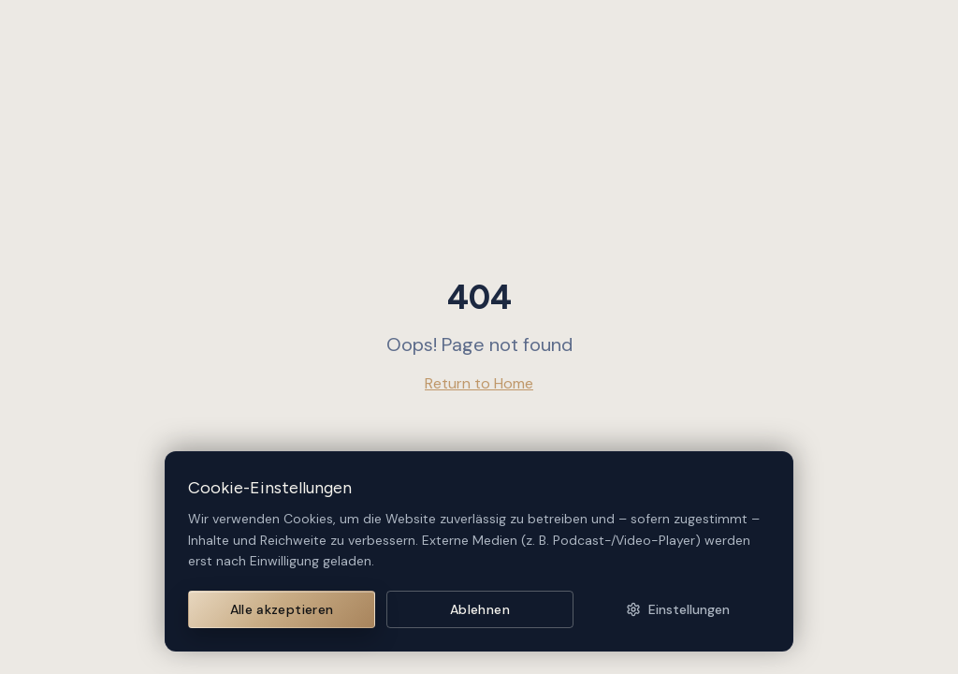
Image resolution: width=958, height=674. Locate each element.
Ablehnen (480, 609)
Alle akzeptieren (282, 609)
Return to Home (479, 383)
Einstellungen (678, 609)
